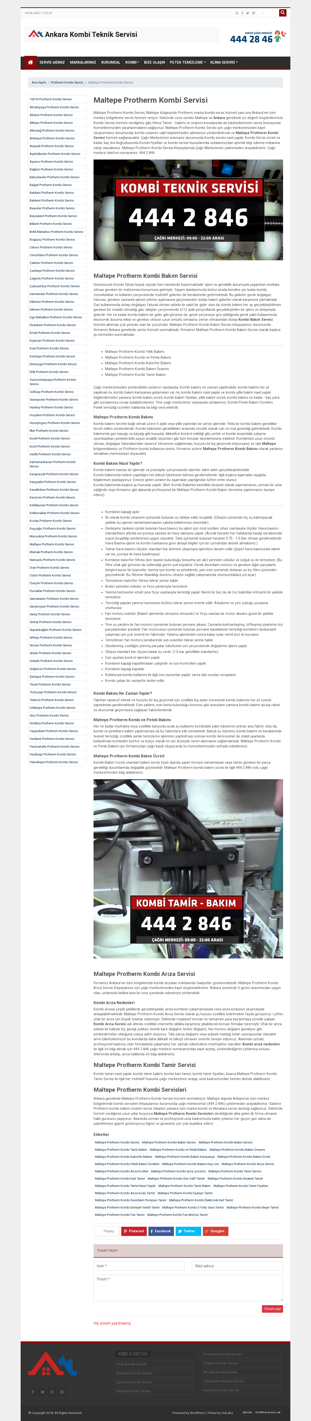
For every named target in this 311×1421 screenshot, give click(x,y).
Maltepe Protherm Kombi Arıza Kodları (121, 1171)
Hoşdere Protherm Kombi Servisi (52, 415)
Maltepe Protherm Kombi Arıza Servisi (248, 1164)
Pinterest (136, 1231)
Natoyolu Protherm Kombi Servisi (52, 560)
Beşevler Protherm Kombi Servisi (52, 208)
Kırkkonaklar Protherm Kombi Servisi (54, 513)
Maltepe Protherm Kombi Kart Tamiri (120, 1178)
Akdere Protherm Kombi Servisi (51, 115)
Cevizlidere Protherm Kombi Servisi (54, 255)
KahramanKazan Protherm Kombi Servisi (53, 464)
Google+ (218, 1231)
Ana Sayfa (39, 82)
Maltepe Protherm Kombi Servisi (52, 544)
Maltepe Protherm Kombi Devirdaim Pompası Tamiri (130, 1200)
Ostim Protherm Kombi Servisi (50, 575)
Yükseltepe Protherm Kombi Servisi (54, 762)
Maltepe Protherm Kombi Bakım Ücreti (243, 1157)
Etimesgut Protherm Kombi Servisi (53, 364)
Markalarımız (83, 62)
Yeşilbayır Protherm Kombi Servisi (53, 754)
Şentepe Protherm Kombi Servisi (52, 676)
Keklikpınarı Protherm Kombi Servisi (54, 505)
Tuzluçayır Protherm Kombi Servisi (53, 692)
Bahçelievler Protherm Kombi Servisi (54, 177)
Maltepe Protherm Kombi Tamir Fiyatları (241, 1186)
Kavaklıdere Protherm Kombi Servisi (54, 489)
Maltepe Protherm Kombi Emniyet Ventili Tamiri (127, 1207)
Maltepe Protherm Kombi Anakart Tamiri (235, 1178)
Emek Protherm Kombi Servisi (50, 333)
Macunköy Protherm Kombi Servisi (53, 536)
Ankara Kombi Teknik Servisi (82, 34)
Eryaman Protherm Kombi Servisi (52, 340)
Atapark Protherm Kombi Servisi (52, 146)
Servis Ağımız (52, 62)
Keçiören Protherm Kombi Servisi (52, 497)
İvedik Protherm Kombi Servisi (50, 454)
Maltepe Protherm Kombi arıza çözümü (178, 1171)
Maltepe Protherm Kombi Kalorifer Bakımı (123, 1157)
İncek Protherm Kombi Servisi (50, 438)
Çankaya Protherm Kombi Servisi (52, 270)
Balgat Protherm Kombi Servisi (51, 185)
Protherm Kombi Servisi (67, 82)
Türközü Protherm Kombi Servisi (52, 700)
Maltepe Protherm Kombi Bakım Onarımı (237, 1149)
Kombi (131, 62)
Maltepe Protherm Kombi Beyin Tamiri (253, 1207)
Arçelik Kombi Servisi (220, 1372)
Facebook (163, 1231)
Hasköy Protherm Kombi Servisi (51, 407)
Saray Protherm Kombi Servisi (50, 614)
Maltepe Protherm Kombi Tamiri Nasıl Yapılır (125, 1186)
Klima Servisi (222, 62)
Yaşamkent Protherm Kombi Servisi (54, 731)
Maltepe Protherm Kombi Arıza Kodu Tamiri (125, 1193)
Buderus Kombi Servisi (221, 1390)
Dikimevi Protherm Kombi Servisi (52, 302)
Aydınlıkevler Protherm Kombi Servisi (55, 154)
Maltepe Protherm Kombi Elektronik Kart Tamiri (201, 1200)
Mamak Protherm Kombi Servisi (51, 552)
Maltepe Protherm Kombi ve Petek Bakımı (178, 1149)
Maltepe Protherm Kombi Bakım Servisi (169, 1142)
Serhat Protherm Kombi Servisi (50, 622)
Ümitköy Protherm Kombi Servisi (52, 723)
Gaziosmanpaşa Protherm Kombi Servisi (53, 382)
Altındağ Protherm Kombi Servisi (52, 130)
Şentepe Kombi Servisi (134, 1382)
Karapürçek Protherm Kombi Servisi (54, 474)
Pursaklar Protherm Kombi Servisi (52, 591)
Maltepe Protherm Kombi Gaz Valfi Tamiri (176, 1178)
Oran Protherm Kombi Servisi (49, 567)
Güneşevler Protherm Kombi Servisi (54, 399)
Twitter (189, 1231)
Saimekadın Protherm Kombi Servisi (54, 599)
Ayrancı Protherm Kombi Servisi (51, 161)
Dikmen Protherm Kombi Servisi (51, 309)
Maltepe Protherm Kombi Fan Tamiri (120, 1215)
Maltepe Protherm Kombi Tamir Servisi (234, 1171)
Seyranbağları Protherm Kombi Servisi (55, 630)
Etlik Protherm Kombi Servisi (49, 372)
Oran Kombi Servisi (132, 1364)
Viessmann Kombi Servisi (223, 1381)
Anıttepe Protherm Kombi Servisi (52, 138)
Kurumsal (110, 62)
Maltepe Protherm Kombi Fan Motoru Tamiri (177, 1215)
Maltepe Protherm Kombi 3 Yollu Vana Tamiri (193, 1207)
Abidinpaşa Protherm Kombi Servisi (54, 107)
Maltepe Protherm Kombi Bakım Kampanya (185, 1157)
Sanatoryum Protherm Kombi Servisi (54, 606)
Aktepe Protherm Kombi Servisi (51, 123)
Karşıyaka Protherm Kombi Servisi (53, 482)
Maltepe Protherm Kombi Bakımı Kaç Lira (190, 1164)
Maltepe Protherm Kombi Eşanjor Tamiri (185, 1193)
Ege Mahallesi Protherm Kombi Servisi (56, 317)
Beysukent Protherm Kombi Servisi (53, 216)
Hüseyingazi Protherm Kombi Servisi (55, 423)
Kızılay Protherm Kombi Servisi (51, 521)
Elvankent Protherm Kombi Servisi (53, 325)
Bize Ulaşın (154, 62)
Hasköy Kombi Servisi (134, 1391)
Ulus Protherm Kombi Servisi (49, 715)
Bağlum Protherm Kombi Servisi (51, 169)
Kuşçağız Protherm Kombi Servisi (53, 528)
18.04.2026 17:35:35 (38, 13)
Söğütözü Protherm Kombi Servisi (53, 669)
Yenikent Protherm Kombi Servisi (52, 739)
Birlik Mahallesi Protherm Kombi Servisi (56, 232)
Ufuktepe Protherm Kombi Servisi (52, 708)
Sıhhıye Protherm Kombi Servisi (51, 637)
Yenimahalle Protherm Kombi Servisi (54, 746)
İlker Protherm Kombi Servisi (49, 430)
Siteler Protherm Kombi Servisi (50, 653)
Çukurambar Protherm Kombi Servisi (55, 286)
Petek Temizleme (186, 62)
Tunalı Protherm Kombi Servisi (50, 684)
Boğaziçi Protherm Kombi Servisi (52, 239)
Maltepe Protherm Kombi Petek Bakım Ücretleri (127, 1164)
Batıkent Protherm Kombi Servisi (52, 193)
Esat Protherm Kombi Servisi (49, 348)
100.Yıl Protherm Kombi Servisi (51, 99)
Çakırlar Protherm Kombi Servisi (51, 263)
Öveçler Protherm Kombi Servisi (51, 583)
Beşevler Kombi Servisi (134, 1373)
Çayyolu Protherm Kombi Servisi (52, 278)
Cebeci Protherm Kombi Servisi (51, 247)
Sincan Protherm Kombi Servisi (51, 645)
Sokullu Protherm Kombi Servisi (51, 661)
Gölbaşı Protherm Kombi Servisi (52, 392)
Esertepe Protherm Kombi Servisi (52, 356)
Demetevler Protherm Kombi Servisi (54, 294)
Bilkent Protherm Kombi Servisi (51, 224)
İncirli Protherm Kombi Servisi (50, 446)
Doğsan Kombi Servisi (221, 1363)
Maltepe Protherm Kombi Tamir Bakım (121, 1149)
